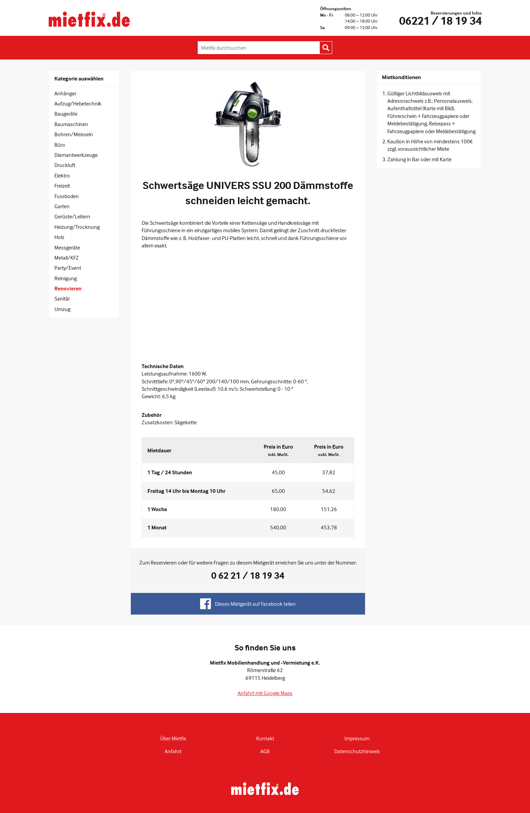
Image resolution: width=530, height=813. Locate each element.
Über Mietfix (173, 738)
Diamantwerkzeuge (76, 154)
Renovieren (67, 288)
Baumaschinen (71, 124)
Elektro (62, 175)
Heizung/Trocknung (77, 226)
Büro (59, 144)
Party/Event (67, 267)
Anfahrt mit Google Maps (265, 693)
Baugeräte (65, 113)
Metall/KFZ (66, 257)
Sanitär (62, 298)
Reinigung (65, 278)
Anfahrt (173, 751)
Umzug (62, 309)
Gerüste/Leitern (72, 216)
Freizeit (62, 185)
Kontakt (265, 738)
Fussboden (66, 196)
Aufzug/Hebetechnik (77, 103)
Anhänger (65, 93)
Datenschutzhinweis (357, 751)
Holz (59, 237)
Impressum (356, 738)
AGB (265, 751)
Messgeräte (67, 247)
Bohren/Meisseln (73, 134)
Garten (62, 206)
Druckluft (64, 165)
